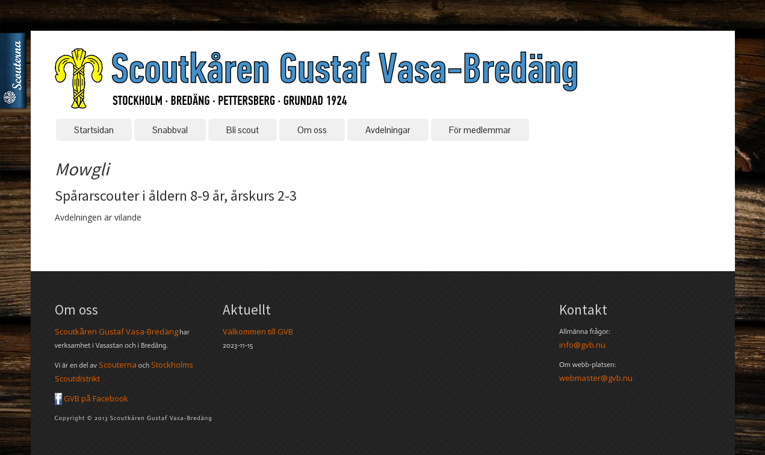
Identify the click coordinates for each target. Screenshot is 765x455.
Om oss (312, 130)
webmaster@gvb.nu (596, 377)
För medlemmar (480, 130)
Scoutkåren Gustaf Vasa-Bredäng (116, 331)
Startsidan (94, 130)
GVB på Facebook (91, 398)
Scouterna (15, 68)
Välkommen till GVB (258, 331)
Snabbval (170, 130)
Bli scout (242, 130)
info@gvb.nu (582, 344)
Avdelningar (387, 130)
